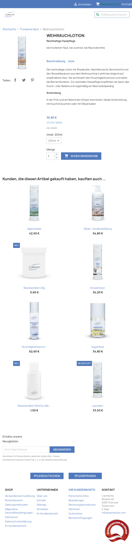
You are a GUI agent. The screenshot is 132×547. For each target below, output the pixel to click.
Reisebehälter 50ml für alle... (34, 405)
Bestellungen (76, 500)
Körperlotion (97, 287)
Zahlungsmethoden (16, 504)
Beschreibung (56, 61)
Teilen (15, 80)
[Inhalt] (54, 140)
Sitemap (41, 504)
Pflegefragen (85, 476)
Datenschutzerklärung (18, 521)
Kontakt (127, 4)
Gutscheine (75, 513)
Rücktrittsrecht (14, 500)
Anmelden (42, 509)
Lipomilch (97, 405)
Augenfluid (97, 346)
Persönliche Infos (79, 496)
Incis (71, 61)
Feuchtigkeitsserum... (34, 346)
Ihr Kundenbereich (15, 525)
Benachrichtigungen (80, 517)
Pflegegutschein (47, 476)
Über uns (42, 496)
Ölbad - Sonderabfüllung (98, 228)
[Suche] (111, 14)
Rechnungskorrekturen (82, 504)
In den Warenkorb (81, 156)
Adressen (74, 509)
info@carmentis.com (114, 512)
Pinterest (32, 80)
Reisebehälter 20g (34, 287)
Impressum (11, 517)
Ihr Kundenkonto (82, 490)
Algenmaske (34, 228)
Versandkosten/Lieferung (20, 496)
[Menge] (51, 156)
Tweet (23, 80)
